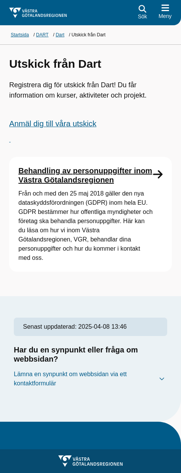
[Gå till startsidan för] (38, 13)
